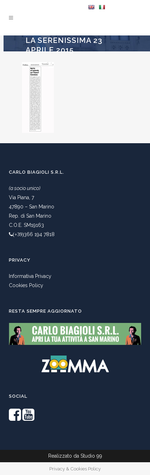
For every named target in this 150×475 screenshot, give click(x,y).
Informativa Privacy (30, 276)
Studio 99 (91, 456)
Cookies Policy (26, 285)
